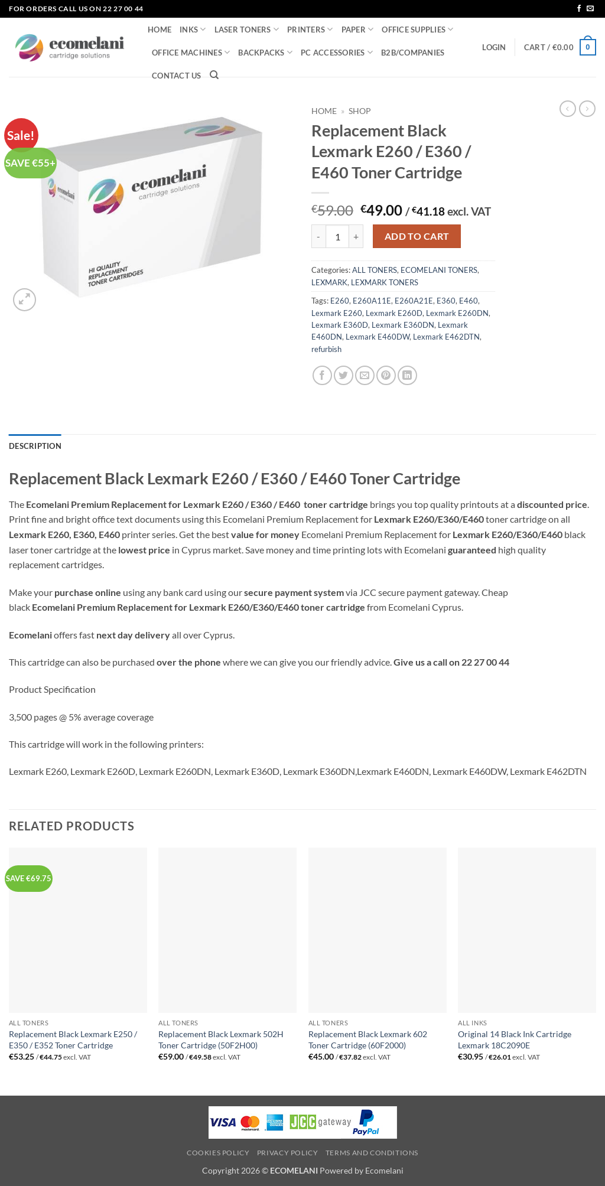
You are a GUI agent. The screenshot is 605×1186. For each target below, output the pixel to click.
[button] (494, 47)
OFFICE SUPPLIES (417, 29)
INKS (193, 29)
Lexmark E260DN (457, 313)
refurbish (326, 349)
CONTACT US (176, 75)
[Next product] (568, 108)
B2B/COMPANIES (412, 52)
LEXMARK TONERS (384, 282)
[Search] (214, 75)
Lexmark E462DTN (446, 336)
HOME (159, 29)
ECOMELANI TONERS (439, 270)
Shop (360, 111)
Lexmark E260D (394, 313)
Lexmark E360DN (403, 325)
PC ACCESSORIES (337, 52)
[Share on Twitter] (343, 375)
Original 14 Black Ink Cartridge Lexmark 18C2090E (514, 1039)
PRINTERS (310, 29)
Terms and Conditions (372, 1152)
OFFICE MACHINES (191, 52)
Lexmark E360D (339, 325)
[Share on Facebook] (322, 375)
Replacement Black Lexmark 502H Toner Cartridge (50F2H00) (221, 1039)
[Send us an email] (590, 9)
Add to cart (417, 236)
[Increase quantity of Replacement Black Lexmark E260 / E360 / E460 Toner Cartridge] (356, 236)
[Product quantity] (337, 236)
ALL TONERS (374, 270)
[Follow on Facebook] (579, 9)
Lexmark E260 (336, 313)
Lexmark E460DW (377, 336)
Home (324, 111)
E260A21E (414, 300)
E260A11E (372, 300)
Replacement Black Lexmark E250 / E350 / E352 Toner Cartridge (73, 1039)
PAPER (357, 29)
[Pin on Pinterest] (386, 375)
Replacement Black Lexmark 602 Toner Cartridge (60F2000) (367, 1039)
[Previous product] (587, 108)
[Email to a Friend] (365, 375)
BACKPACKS (265, 52)
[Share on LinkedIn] (407, 375)
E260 (339, 300)
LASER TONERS (246, 29)
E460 (468, 300)
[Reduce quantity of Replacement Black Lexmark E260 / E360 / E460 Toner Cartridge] (318, 236)
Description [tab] (35, 446)
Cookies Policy (218, 1152)
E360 (446, 300)
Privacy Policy (287, 1152)
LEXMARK (329, 282)
